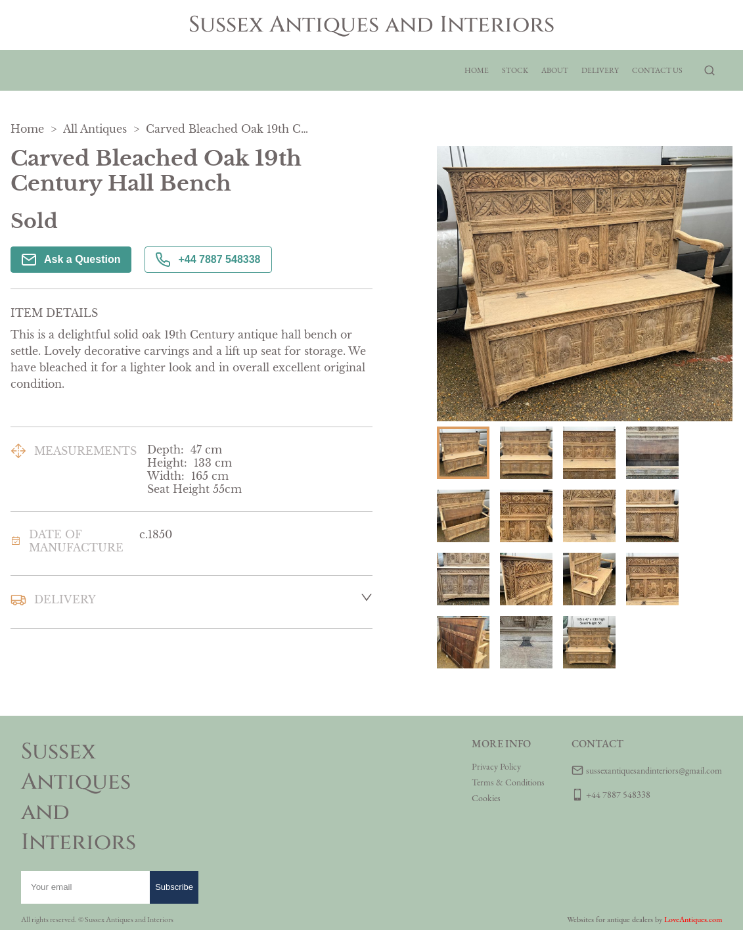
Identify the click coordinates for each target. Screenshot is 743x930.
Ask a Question (71, 260)
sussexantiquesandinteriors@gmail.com (654, 770)
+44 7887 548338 (208, 259)
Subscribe (174, 887)
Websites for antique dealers (610, 919)
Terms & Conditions (508, 782)
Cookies (486, 798)
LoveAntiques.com (693, 919)
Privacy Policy (496, 766)
